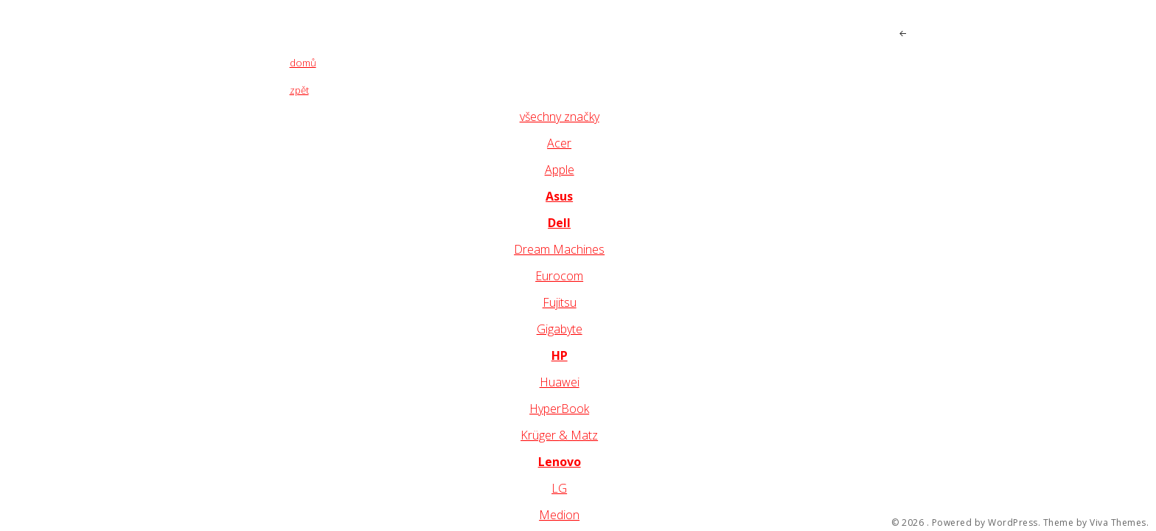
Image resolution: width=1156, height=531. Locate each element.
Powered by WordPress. (986, 522)
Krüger (539, 435)
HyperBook (559, 408)
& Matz (578, 435)
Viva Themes (1118, 522)
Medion (559, 515)
